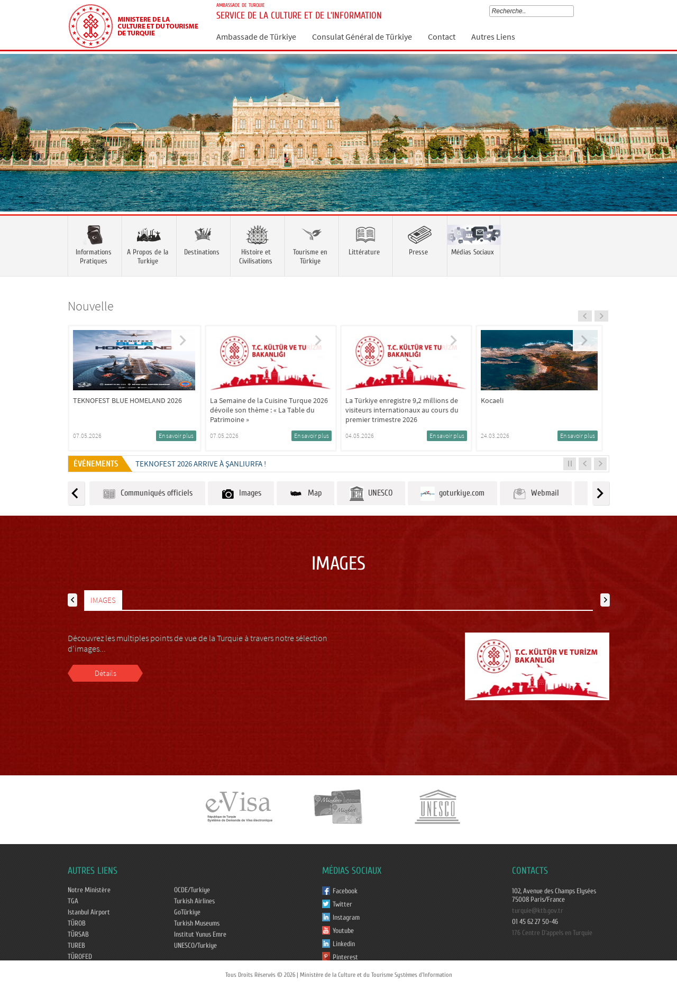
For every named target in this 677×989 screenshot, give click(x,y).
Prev (18, 148)
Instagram (346, 917)
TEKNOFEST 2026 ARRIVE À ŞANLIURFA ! (200, 464)
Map (305, 494)
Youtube (343, 931)
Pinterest (345, 957)
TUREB (76, 945)
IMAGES (103, 600)
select (573, 11)
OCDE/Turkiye (192, 890)
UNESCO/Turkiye (195, 945)
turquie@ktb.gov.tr (537, 910)
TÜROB (77, 923)
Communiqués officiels (147, 494)
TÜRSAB (78, 934)
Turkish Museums (196, 923)
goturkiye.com (452, 494)
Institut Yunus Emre (200, 934)
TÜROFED (80, 957)
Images (241, 494)
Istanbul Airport (89, 912)
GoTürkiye (187, 912)
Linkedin (344, 944)
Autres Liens (493, 36)
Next (658, 148)
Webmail (536, 494)
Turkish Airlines (194, 901)
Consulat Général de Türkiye (362, 36)
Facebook (345, 891)
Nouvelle (91, 306)
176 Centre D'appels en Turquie (552, 933)
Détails (105, 673)
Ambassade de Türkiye (256, 36)
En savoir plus (176, 435)
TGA (73, 901)
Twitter (342, 904)
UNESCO (371, 494)
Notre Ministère (89, 890)
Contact (441, 36)
